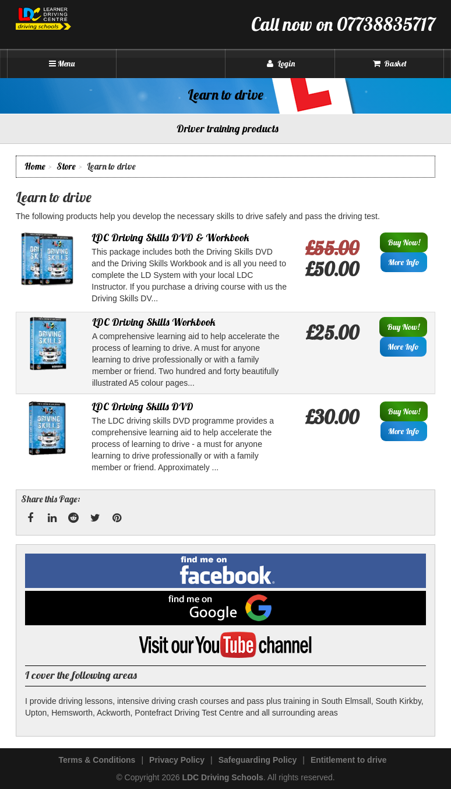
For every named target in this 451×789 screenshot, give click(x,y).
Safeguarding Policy (258, 760)
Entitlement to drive (349, 760)
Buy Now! (403, 242)
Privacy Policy (177, 760)
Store (66, 166)
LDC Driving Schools (222, 777)
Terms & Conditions (96, 760)
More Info (404, 262)
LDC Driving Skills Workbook (154, 322)
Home (34, 166)
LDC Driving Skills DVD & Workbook (170, 237)
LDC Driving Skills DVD (142, 406)
